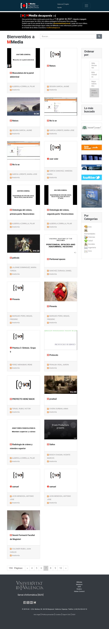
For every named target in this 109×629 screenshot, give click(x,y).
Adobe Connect (79, 591)
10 (60, 568)
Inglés (67, 4)
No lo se (52, 121)
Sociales (91, 244)
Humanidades (89, 234)
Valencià (60, 4)
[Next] (65, 568)
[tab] (91, 227)
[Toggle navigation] (86, 5)
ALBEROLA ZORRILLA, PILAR (23, 86)
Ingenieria (92, 247)
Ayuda (59, 7)
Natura (51, 66)
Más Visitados (94, 74)
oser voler (52, 159)
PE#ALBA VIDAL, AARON (59, 365)
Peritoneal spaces (56, 259)
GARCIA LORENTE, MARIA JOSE (61, 130)
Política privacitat (48, 614)
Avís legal (37, 614)
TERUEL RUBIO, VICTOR (21, 409)
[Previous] (27, 568)
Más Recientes (94, 65)
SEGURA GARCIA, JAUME (59, 86)
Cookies (58, 614)
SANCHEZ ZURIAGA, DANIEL (60, 271)
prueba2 (52, 399)
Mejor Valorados (93, 83)
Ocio (90, 251)
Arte (90, 227)
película (14, 258)
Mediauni (79, 584)
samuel (14, 487)
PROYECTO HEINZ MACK (22, 399)
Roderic (79, 589)
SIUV (73, 614)
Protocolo (52, 355)
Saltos (51, 444)
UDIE (79, 587)
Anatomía (16, 90)
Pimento (15, 299)
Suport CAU (66, 614)
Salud (90, 241)
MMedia (79, 582)
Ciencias (91, 237)
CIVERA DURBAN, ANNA (58, 409)
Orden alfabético (94, 93)
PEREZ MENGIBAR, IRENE (22, 365)
